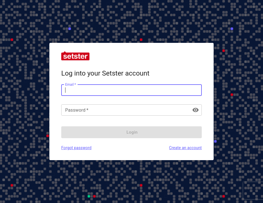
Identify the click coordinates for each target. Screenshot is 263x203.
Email (70, 84)
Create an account (185, 147)
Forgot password (76, 147)
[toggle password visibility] (195, 110)
